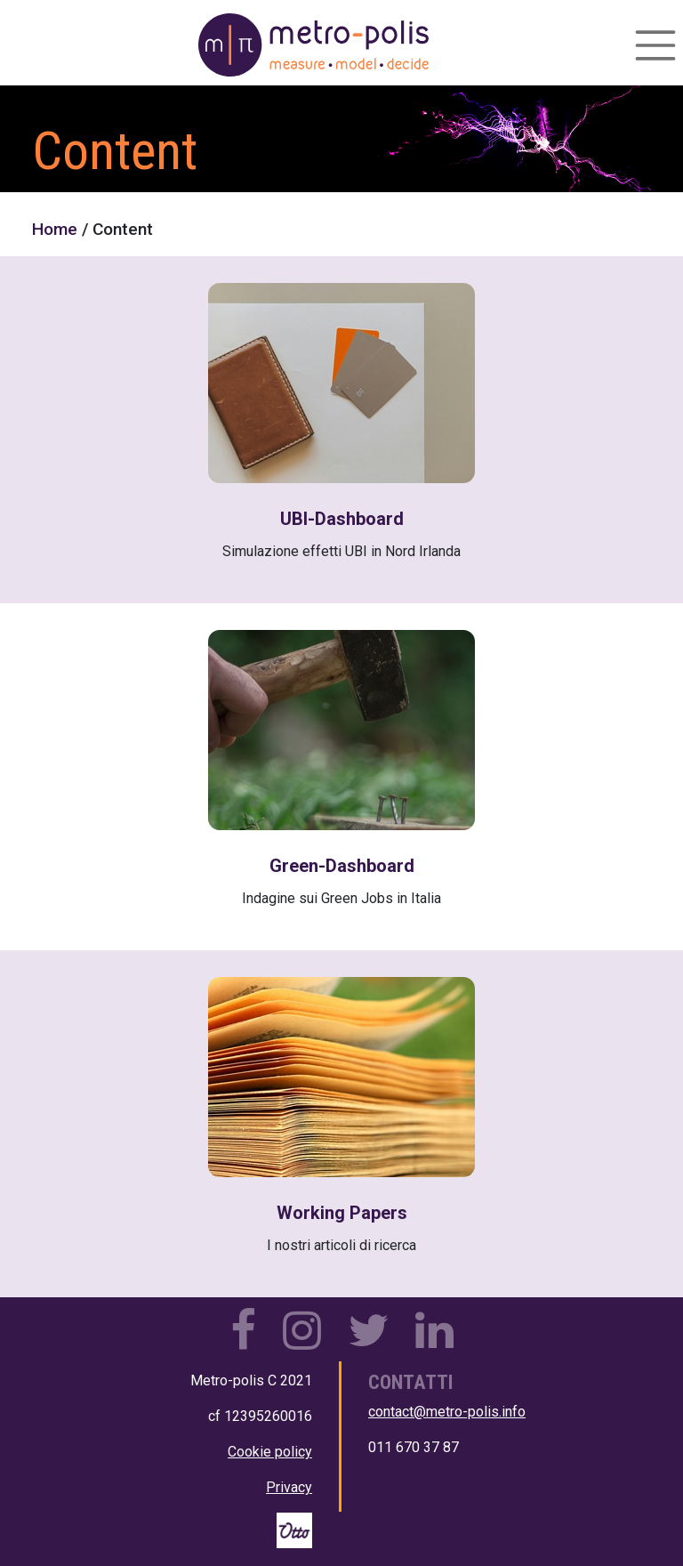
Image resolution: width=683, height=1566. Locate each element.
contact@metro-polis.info (447, 1411)
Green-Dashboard (341, 865)
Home (54, 229)
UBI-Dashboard (342, 518)
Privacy (289, 1487)
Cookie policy (270, 1451)
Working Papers (342, 1212)
